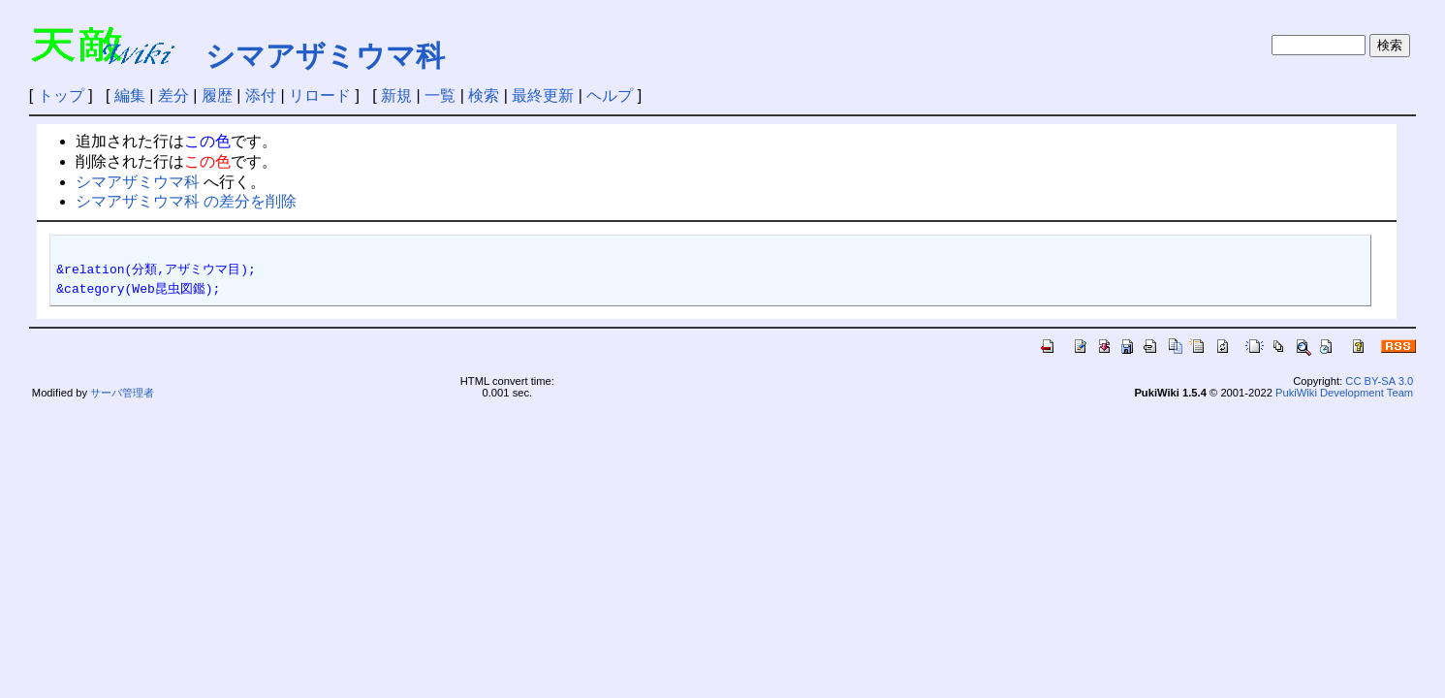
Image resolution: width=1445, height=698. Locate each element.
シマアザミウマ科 (325, 56)
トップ (61, 95)
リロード (320, 95)
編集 (129, 95)
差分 (173, 95)
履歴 (217, 95)
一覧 (439, 95)
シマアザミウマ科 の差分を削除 (186, 201)
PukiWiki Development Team (1344, 392)
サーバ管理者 (122, 392)
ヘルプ (609, 95)
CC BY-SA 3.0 (1379, 381)
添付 (260, 95)
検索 (483, 95)
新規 (396, 95)
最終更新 (543, 95)
